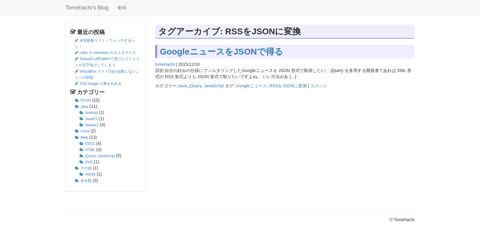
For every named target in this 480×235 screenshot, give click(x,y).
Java (84, 106)
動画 (122, 7)
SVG (89, 162)
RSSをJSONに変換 (288, 85)
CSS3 (90, 144)
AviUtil (90, 174)
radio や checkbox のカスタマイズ (108, 53)
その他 (86, 168)
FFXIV (86, 100)
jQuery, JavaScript (100, 156)
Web (84, 137)
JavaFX (91, 119)
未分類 (86, 181)
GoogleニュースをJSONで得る (221, 51)
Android (91, 113)
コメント (318, 85)
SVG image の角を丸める (101, 83)
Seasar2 (92, 125)
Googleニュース (251, 85)
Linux (85, 131)
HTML (90, 150)
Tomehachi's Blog (87, 8)
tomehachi (165, 64)
